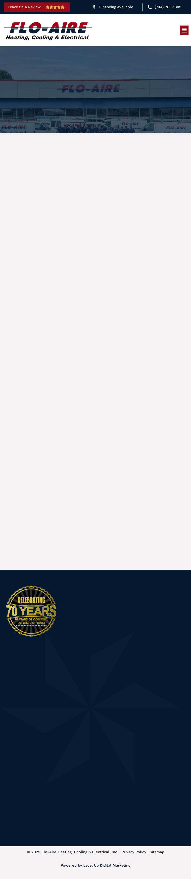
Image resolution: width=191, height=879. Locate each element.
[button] (184, 30)
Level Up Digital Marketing (107, 866)
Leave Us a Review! (26, 7)
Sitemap (157, 853)
